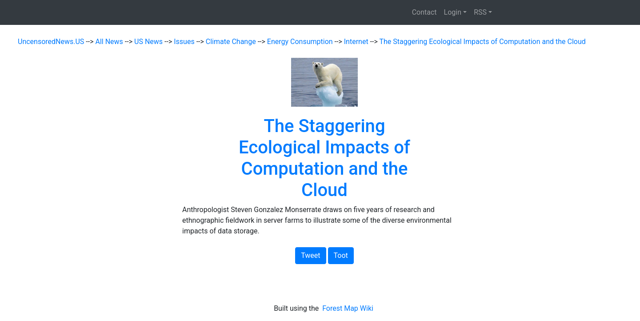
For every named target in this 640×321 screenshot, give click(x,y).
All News (110, 41)
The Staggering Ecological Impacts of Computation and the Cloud (482, 41)
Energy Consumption (301, 41)
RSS (480, 12)
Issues (185, 41)
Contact (424, 12)
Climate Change (232, 41)
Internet (357, 41)
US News (149, 41)
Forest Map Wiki (348, 308)
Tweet (310, 255)
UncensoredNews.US (52, 41)
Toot (341, 255)
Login (452, 12)
